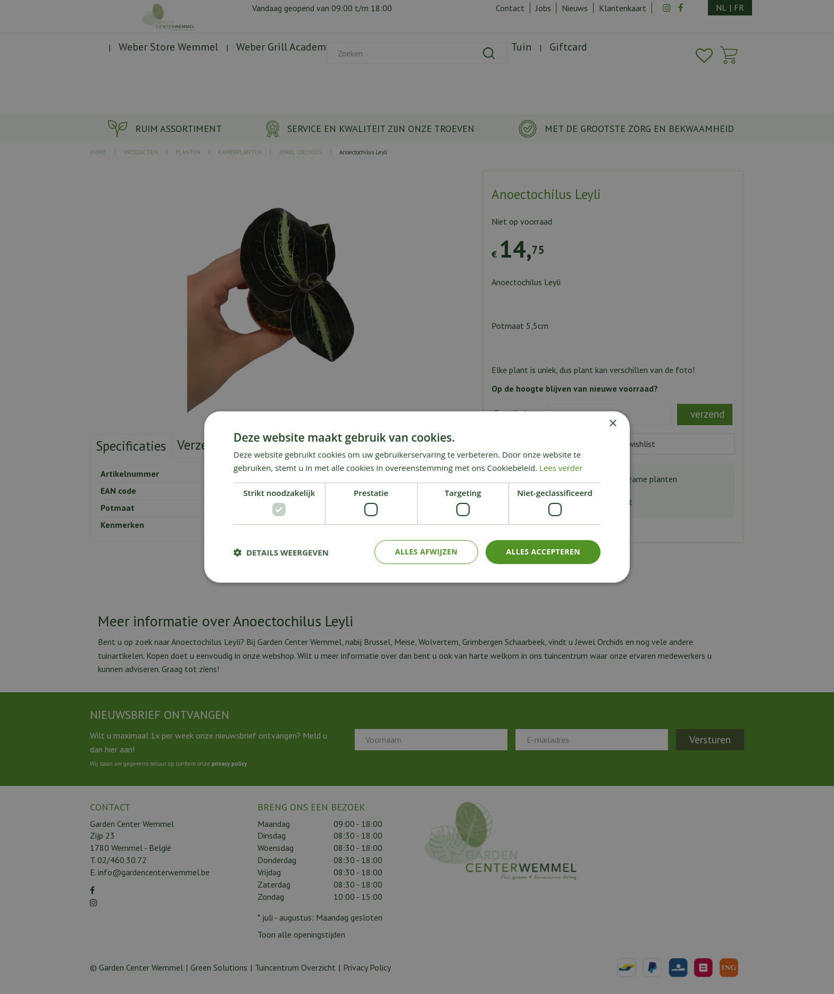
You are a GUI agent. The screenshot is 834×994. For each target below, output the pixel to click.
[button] (281, 552)
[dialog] (417, 497)
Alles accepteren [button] (543, 551)
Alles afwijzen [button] (426, 551)
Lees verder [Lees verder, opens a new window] (561, 467)
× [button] (612, 424)
